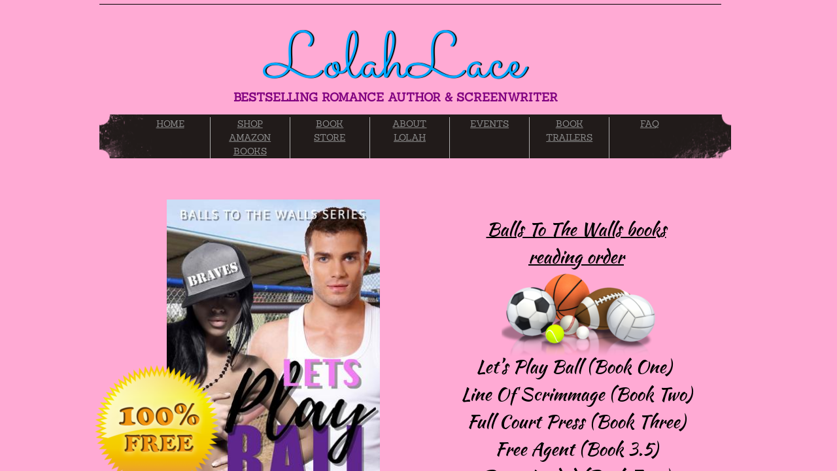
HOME (170, 124)
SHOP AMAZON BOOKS (250, 137)
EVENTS (489, 124)
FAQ (649, 124)
